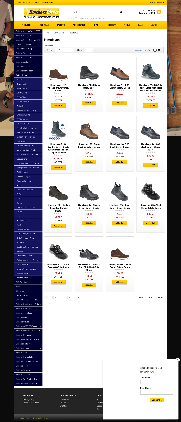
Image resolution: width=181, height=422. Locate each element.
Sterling (20, 251)
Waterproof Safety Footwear (28, 168)
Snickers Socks (22, 353)
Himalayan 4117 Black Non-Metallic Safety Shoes (89, 267)
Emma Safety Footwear (26, 207)
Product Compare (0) (141, 50)
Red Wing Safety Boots (26, 238)
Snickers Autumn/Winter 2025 (28, 31)
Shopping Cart (95, 18)
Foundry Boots (23, 124)
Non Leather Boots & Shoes (28, 155)
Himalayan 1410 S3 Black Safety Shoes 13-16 (150, 147)
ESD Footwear (22, 119)
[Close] (178, 372)
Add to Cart (58, 106)
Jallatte (19, 225)
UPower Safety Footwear (26, 269)
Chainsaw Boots (23, 115)
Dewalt (19, 199)
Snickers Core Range (24, 49)
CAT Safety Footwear (25, 190)
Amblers (20, 185)
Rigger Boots (22, 88)
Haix (18, 216)
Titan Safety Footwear (25, 256)
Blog (98, 409)
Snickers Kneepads (23, 335)
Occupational (22, 159)
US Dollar (160, 2)
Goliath (19, 212)
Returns (63, 403)
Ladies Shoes (22, 141)
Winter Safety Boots (24, 181)
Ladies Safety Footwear (26, 137)
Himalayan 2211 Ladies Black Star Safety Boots (58, 208)
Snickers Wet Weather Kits (26, 379)
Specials (100, 406)
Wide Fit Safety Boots (25, 177)
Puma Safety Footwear (26, 234)
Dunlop (19, 203)
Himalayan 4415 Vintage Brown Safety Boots (58, 88)
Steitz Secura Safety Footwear (28, 260)
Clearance (20, 291)
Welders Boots (22, 172)
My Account (84, 18)
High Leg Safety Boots (25, 132)
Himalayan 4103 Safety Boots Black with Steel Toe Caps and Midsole (150, 88)
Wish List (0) (72, 18)
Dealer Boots (22, 84)
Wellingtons (21, 106)
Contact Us (64, 400)
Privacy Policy (28, 400)
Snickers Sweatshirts (24, 357)
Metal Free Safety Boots (26, 146)
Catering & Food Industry (26, 110)
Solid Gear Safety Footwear (27, 247)
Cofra (19, 194)
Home (46, 33)
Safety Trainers (23, 102)
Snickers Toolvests (23, 370)
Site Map (63, 406)
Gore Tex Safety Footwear (27, 128)
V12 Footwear (22, 273)
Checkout (106, 18)
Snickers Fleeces (22, 317)
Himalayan (21, 221)
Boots (19, 80)
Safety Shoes (22, 97)
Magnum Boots (23, 229)
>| (78, 298)
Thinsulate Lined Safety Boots (28, 163)
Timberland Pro (23, 265)
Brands (100, 400)
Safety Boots (22, 93)
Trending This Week (24, 44)
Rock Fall (20, 243)
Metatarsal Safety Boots (26, 150)
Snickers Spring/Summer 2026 (28, 40)
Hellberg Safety (22, 295)
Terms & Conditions (31, 403)
